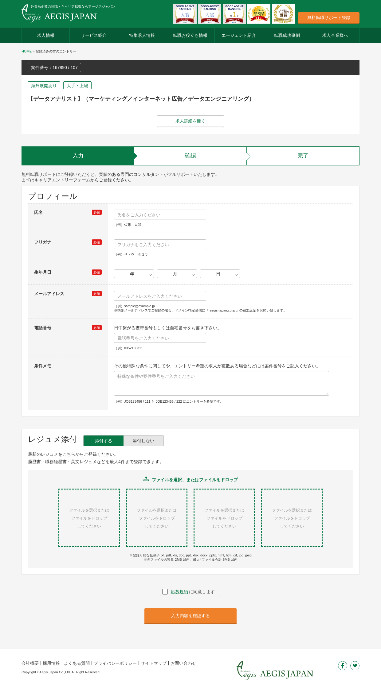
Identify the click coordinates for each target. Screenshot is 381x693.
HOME (27, 51)
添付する (103, 440)
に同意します (193, 592)
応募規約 (179, 591)
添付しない (143, 440)
